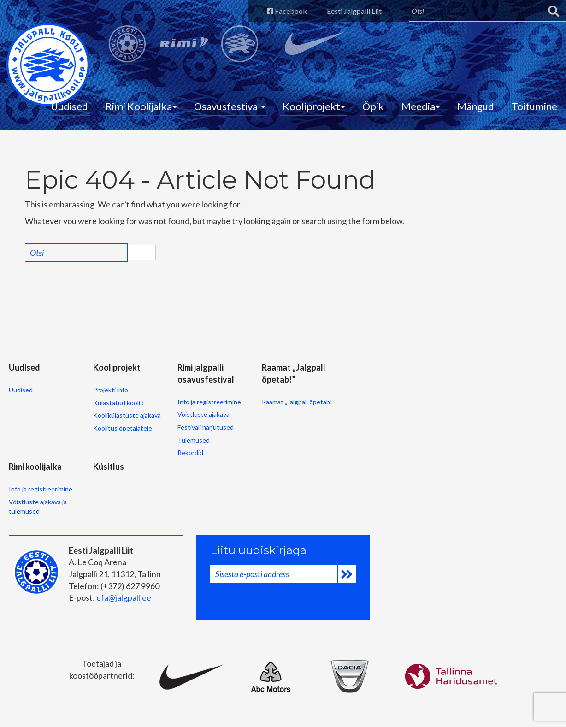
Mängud (475, 106)
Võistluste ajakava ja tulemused (38, 506)
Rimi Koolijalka (141, 106)
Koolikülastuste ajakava (127, 415)
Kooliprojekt (314, 106)
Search (141, 252)
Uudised (69, 106)
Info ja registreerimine (209, 402)
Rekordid (190, 452)
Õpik (373, 106)
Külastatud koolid (118, 403)
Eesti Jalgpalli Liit (354, 10)
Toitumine (534, 106)
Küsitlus (108, 466)
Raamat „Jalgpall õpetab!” (298, 402)
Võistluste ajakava (203, 414)
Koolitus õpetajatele (122, 428)
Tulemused (193, 440)
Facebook (287, 10)
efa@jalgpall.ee (123, 597)
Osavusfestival (229, 106)
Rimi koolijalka (35, 466)
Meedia (420, 106)
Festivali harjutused (205, 427)
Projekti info (110, 390)
